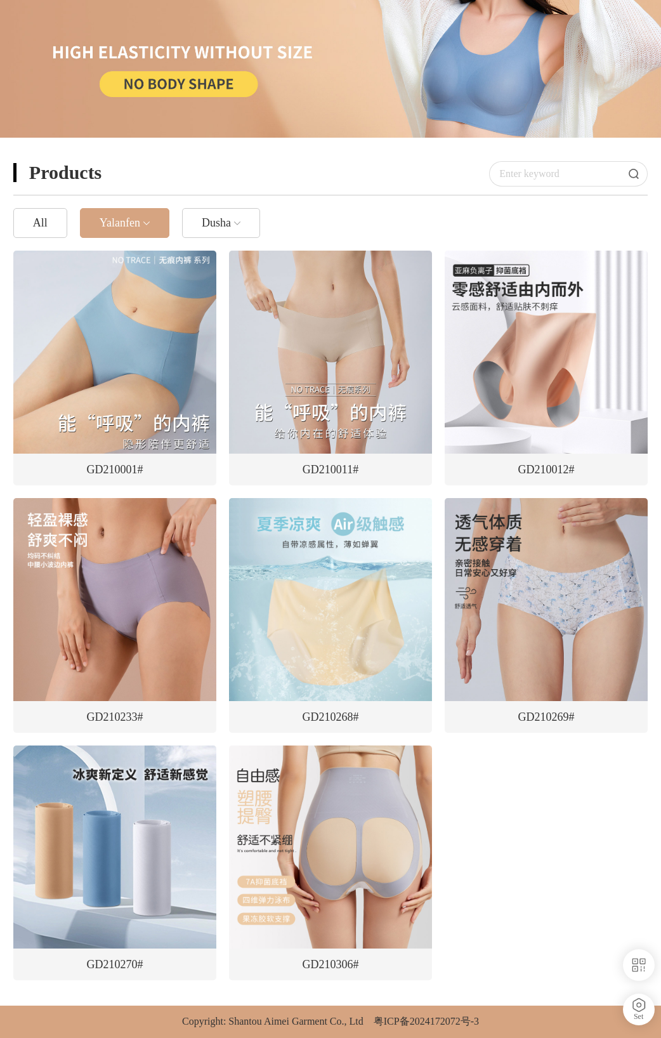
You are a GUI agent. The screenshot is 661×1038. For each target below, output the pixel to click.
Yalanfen (120, 222)
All (40, 222)
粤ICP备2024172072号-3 (426, 1021)
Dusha (216, 222)
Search (638, 174)
